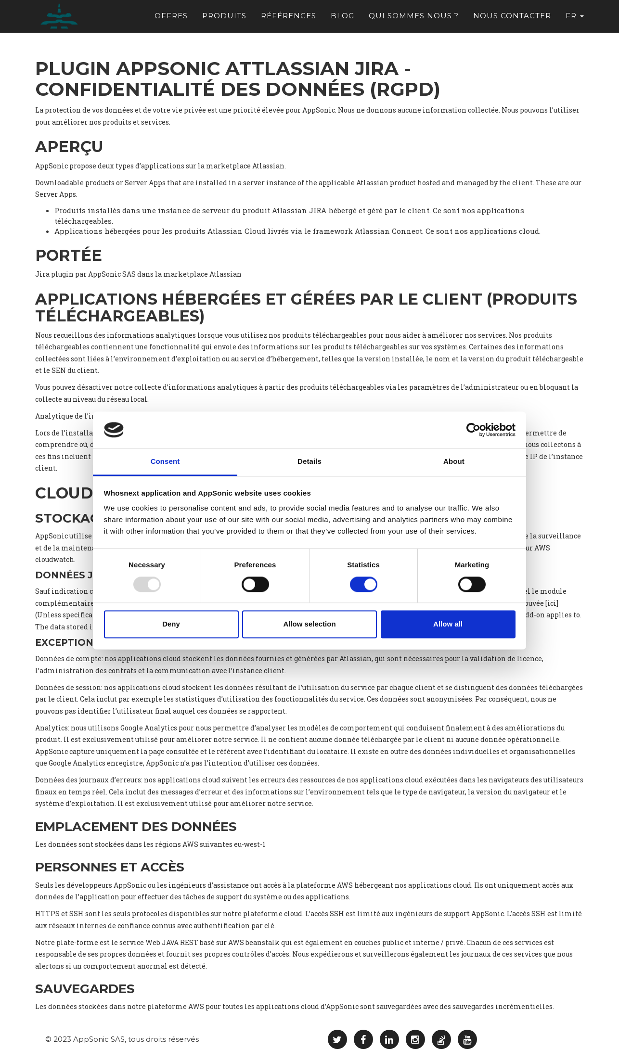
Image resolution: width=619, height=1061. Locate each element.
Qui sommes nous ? (414, 19)
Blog (342, 19)
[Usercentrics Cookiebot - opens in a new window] (473, 429)
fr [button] (575, 19)
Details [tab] (309, 462)
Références (288, 19)
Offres (171, 19)
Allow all (448, 624)
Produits (224, 19)
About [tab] (453, 462)
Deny (171, 624)
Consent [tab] (165, 462)
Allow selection (309, 624)
